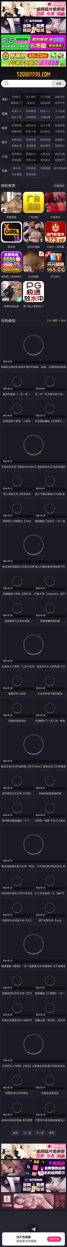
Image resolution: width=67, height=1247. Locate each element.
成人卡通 (45, 125)
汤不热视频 (60, 168)
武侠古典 (60, 154)
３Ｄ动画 (60, 111)
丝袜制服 (31, 117)
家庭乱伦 (31, 154)
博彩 (5, 99)
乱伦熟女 (45, 131)
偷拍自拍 (31, 125)
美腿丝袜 (17, 145)
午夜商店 (31, 168)
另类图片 (60, 145)
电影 (5, 128)
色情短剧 (31, 174)
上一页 (27, 1132)
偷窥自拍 (17, 139)
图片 (5, 142)
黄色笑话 (45, 160)
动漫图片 (60, 139)
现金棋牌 (45, 102)
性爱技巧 (60, 160)
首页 (15, 1132)
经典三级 (31, 131)
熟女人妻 (17, 117)
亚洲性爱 (17, 125)
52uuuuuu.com (33, 74)
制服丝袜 (17, 131)
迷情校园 (17, 160)
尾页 (51, 1132)
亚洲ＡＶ (17, 111)
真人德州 (31, 96)
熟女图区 (45, 145)
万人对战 (45, 96)
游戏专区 (60, 96)
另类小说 (31, 160)
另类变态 (60, 131)
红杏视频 (17, 174)
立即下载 (54, 1239)
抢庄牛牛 (60, 102)
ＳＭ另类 (60, 117)
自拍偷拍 (31, 111)
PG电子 (16, 96)
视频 (5, 114)
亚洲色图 (31, 139)
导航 (5, 171)
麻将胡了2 (16, 102)
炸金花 (31, 102)
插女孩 (16, 168)
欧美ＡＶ (45, 111)
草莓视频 (45, 168)
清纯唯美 (31, 145)
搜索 (58, 83)
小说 (5, 156)
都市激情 (17, 154)
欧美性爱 (60, 125)
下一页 (40, 1132)
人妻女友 (45, 154)
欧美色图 (45, 139)
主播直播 (45, 117)
